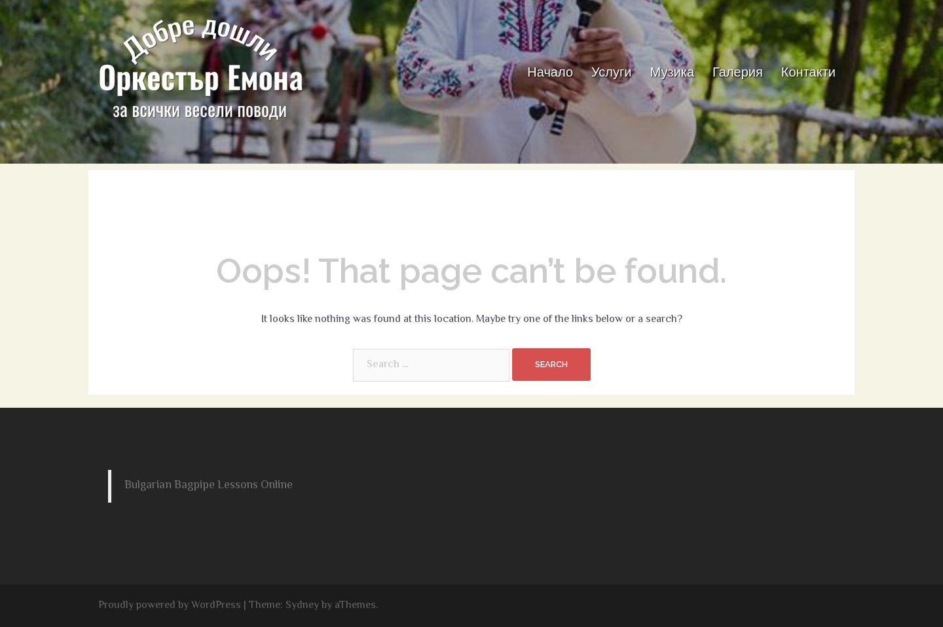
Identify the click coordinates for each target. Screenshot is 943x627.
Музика (672, 72)
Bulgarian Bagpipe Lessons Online (208, 485)
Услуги (611, 72)
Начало (550, 72)
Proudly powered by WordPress (169, 606)
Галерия (737, 72)
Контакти (808, 72)
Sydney (302, 606)
